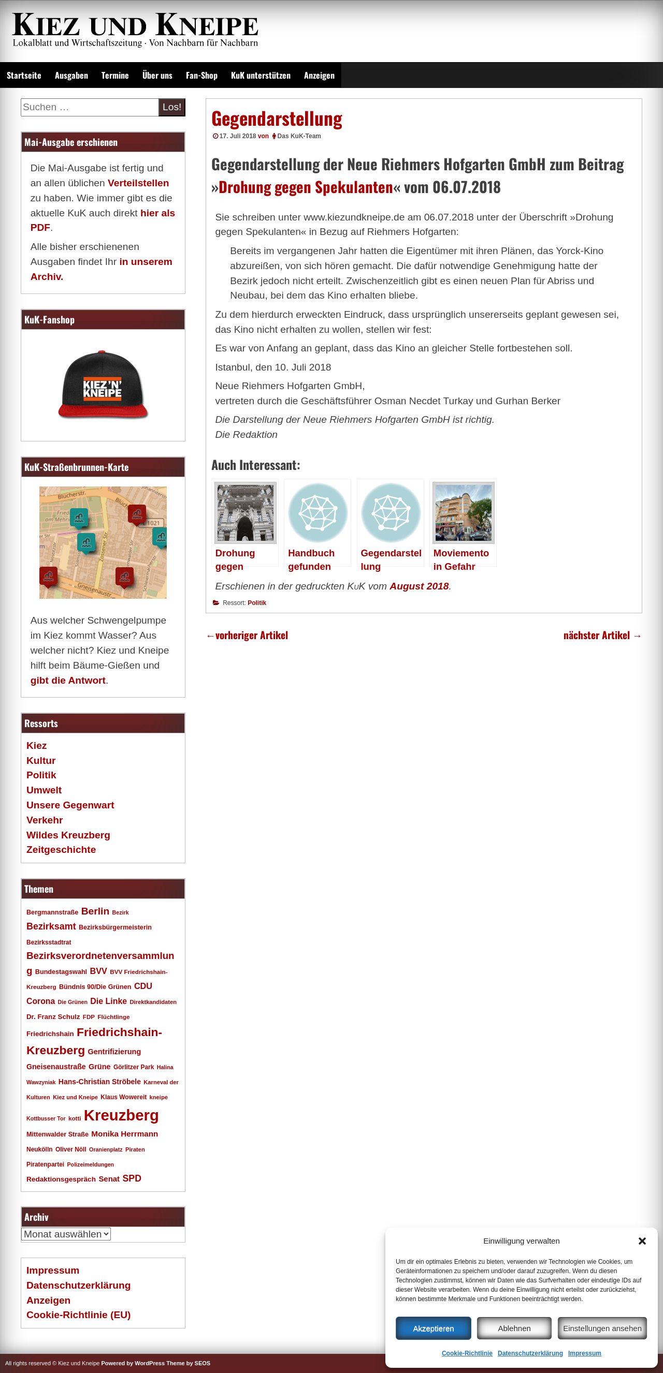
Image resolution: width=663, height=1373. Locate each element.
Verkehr (44, 820)
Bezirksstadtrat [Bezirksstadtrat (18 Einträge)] (48, 942)
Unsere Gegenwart (70, 805)
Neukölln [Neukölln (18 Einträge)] (39, 1149)
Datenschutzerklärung (530, 1353)
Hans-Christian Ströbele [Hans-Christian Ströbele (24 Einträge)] (100, 1081)
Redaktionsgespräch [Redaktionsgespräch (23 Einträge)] (61, 1179)
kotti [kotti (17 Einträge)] (74, 1118)
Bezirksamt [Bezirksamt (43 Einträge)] (51, 926)
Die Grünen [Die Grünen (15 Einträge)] (73, 1002)
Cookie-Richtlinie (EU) (78, 1314)
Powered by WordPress (133, 1363)
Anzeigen (319, 75)
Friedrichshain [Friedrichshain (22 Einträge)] (50, 1034)
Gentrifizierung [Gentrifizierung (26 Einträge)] (114, 1051)
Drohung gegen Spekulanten (306, 186)
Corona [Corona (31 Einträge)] (40, 1001)
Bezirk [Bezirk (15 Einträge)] (120, 912)
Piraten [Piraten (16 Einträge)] (135, 1149)
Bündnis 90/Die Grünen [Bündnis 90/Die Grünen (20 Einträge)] (95, 987)
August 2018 (419, 586)
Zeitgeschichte (61, 849)
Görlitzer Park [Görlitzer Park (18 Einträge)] (133, 1067)
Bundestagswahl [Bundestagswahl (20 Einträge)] (61, 972)
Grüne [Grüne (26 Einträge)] (100, 1066)
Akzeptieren (433, 1328)
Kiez (36, 745)
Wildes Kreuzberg (68, 835)
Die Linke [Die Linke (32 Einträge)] (108, 1001)
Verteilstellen (138, 183)
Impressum (584, 1353)
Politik (257, 603)
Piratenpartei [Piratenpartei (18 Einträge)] (45, 1164)
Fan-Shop (202, 75)
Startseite (24, 75)
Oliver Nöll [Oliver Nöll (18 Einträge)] (71, 1149)
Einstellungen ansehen (602, 1328)
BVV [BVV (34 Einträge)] (98, 971)
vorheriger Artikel (247, 634)
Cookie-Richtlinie (467, 1353)
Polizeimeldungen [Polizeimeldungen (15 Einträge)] (90, 1164)
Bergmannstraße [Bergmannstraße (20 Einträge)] (52, 912)
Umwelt (44, 790)
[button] (642, 1241)
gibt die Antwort (68, 680)
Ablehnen (514, 1328)
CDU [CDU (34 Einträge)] (143, 986)
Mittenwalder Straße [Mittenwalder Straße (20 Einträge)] (57, 1134)
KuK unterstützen (261, 75)
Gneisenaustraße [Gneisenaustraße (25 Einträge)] (56, 1066)
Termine (115, 75)
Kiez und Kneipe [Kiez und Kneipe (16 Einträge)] (75, 1097)
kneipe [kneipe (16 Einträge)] (159, 1097)
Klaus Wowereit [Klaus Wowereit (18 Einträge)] (123, 1097)
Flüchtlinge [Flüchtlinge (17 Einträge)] (113, 1016)
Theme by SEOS (188, 1363)
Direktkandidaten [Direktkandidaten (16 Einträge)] (153, 1002)
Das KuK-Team (299, 136)
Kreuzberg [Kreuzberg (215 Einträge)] (121, 1115)
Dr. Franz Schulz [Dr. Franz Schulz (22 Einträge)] (53, 1017)
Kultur (41, 760)
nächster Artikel (603, 634)
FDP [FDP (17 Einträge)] (89, 1016)
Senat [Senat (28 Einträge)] (109, 1178)
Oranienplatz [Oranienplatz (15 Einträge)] (106, 1149)
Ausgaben (71, 75)
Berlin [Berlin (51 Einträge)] (95, 911)
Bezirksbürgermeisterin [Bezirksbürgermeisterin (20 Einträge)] (115, 927)
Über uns (157, 75)
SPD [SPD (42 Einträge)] (131, 1178)
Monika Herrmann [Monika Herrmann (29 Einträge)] (124, 1133)
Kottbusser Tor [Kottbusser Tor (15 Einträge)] (46, 1118)
